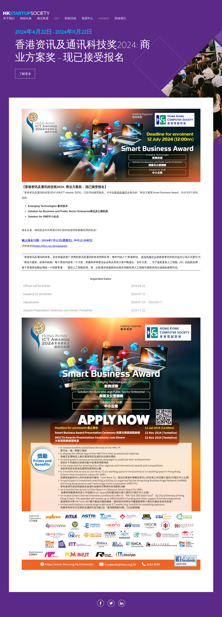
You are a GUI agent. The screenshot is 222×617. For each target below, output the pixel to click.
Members (103, 18)
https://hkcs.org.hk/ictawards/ (50, 246)
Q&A (56, 18)
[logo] (26, 13)
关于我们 (9, 18)
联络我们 (120, 18)
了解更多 (25, 74)
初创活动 (70, 18)
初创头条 (26, 18)
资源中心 (87, 18)
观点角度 (43, 18)
